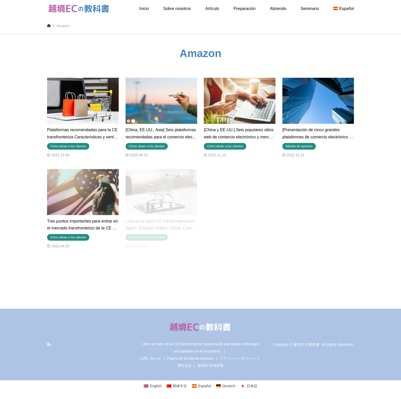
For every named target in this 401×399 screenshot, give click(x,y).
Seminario (309, 8)
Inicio (144, 8)
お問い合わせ (150, 358)
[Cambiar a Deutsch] (226, 385)
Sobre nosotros (177, 8)
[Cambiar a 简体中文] (177, 385)
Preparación (244, 8)
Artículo (212, 8)
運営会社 (184, 365)
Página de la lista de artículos (190, 358)
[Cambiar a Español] (202, 385)
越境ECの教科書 (306, 344)
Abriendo (278, 8)
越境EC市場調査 (210, 365)
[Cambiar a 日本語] (249, 385)
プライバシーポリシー (237, 358)
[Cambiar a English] (152, 385)
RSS (49, 344)
